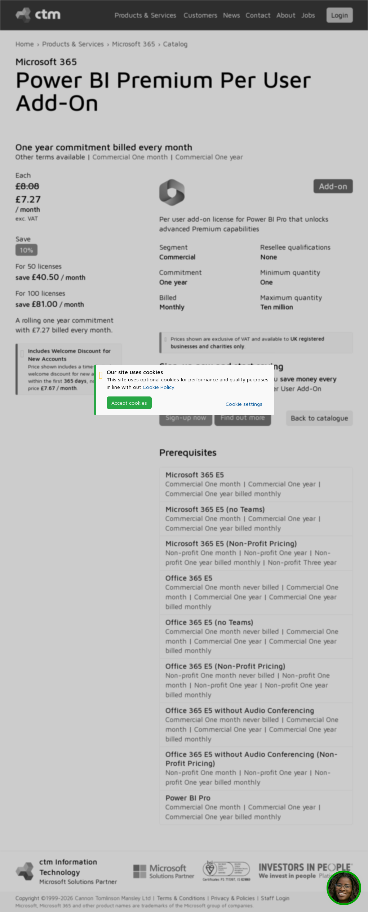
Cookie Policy (158, 387)
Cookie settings (244, 404)
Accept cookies (129, 403)
